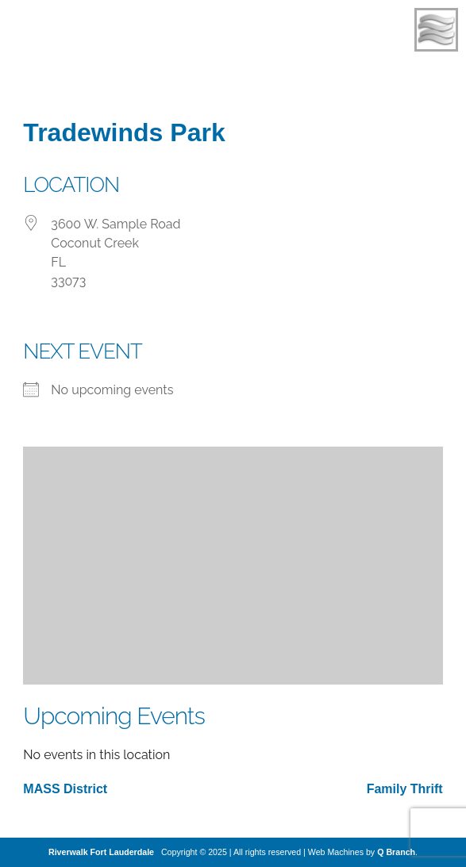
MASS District (65, 789)
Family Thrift (405, 789)
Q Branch (396, 852)
